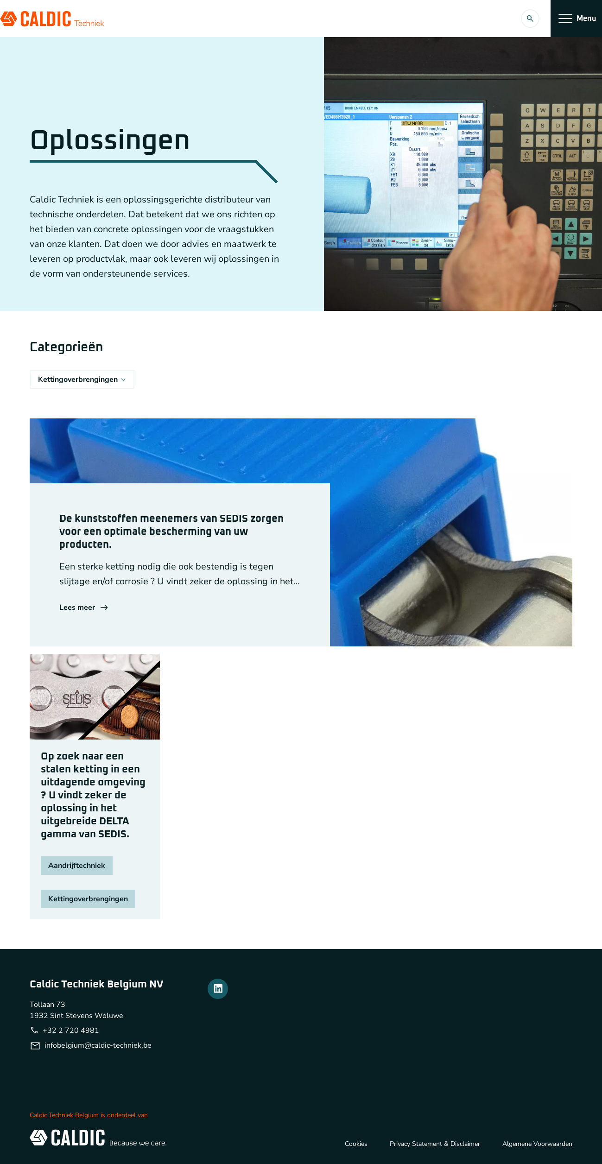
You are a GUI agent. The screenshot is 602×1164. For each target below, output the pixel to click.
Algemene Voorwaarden (537, 1143)
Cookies (356, 1143)
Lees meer (83, 607)
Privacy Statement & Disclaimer (435, 1143)
